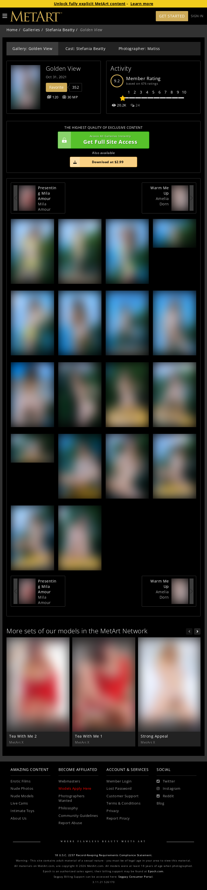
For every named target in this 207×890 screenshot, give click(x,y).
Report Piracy (118, 818)
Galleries (31, 29)
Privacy (112, 811)
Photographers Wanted (71, 798)
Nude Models (22, 796)
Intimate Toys (22, 811)
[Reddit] (165, 796)
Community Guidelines (78, 815)
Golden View (63, 68)
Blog (160, 803)
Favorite (56, 87)
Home (12, 29)
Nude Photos (22, 788)
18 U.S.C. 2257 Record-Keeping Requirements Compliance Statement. (104, 855)
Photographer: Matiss (139, 48)
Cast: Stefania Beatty (85, 48)
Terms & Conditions (123, 803)
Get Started (172, 16)
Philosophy (68, 808)
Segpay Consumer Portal (135, 876)
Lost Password (119, 788)
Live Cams (19, 803)
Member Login (119, 781)
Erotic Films (20, 781)
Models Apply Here (74, 788)
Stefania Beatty (60, 29)
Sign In (197, 16)
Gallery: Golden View (32, 48)
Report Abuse (70, 823)
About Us (18, 818)
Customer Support (122, 796)
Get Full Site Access (102, 140)
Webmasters (69, 781)
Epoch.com (155, 871)
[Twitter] (166, 781)
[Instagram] (168, 788)
